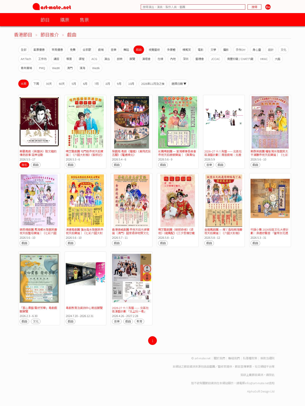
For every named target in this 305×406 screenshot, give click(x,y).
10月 (131, 84)
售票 (84, 19)
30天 (49, 84)
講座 (56, 59)
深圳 (185, 59)
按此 (271, 375)
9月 (119, 84)
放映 (119, 59)
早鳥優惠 (57, 50)
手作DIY (241, 50)
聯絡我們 (234, 358)
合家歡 (87, 50)
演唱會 (146, 59)
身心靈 (256, 50)
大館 (277, 59)
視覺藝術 (154, 50)
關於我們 (219, 358)
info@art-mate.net (257, 383)
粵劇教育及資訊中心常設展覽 (84, 308)
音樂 (113, 50)
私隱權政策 (250, 358)
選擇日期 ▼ (178, 84)
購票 (64, 19)
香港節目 (23, 34)
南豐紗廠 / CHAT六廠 (240, 59)
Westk (96, 68)
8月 (108, 84)
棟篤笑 (186, 50)
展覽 (132, 59)
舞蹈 (126, 50)
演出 (107, 59)
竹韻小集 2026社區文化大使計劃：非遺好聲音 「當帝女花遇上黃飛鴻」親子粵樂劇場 (269, 233)
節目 (45, 19)
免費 (73, 50)
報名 (24, 165)
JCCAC (215, 59)
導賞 (69, 59)
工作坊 (42, 59)
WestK (56, 68)
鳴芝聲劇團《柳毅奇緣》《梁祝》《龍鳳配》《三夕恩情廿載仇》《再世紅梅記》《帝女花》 (176, 233)
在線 (160, 59)
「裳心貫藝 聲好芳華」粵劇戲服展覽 (38, 309)
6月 (85, 84)
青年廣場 (26, 68)
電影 (200, 50)
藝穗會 (199, 59)
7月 (96, 84)
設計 (271, 50)
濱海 (82, 68)
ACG (94, 59)
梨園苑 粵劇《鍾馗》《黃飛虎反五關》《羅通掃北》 (131, 153)
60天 (62, 84)
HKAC (264, 59)
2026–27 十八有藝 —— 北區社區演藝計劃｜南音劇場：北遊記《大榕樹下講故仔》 (223, 154)
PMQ (42, 68)
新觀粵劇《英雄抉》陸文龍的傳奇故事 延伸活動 (38, 153)
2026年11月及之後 (152, 84)
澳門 (70, 68)
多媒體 (171, 50)
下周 (36, 84)
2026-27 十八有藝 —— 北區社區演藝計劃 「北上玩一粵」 (130, 309)
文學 (213, 50)
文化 (283, 50)
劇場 (101, 50)
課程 (82, 59)
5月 (74, 84)
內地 (173, 59)
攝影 (226, 50)
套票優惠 (39, 50)
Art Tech (26, 59)
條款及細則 (267, 358)
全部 (23, 50)
